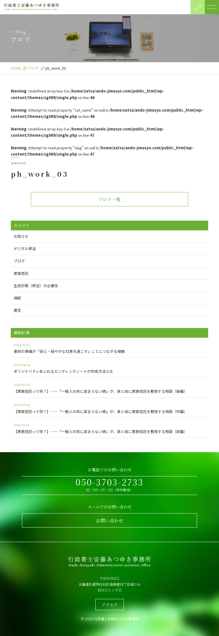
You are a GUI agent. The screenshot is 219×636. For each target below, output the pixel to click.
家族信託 (21, 273)
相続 (17, 298)
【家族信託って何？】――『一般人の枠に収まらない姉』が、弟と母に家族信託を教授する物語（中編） (109, 407)
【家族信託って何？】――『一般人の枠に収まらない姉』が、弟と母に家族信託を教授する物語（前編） (109, 427)
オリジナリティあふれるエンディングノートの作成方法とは (109, 367)
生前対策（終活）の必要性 (36, 285)
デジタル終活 (25, 248)
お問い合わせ (109, 520)
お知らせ (21, 236)
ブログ (33, 68)
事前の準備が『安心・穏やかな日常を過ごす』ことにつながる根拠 (109, 347)
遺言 (17, 310)
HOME (16, 68)
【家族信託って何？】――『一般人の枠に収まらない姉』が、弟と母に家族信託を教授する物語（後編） (109, 387)
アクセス (110, 604)
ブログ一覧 (109, 199)
